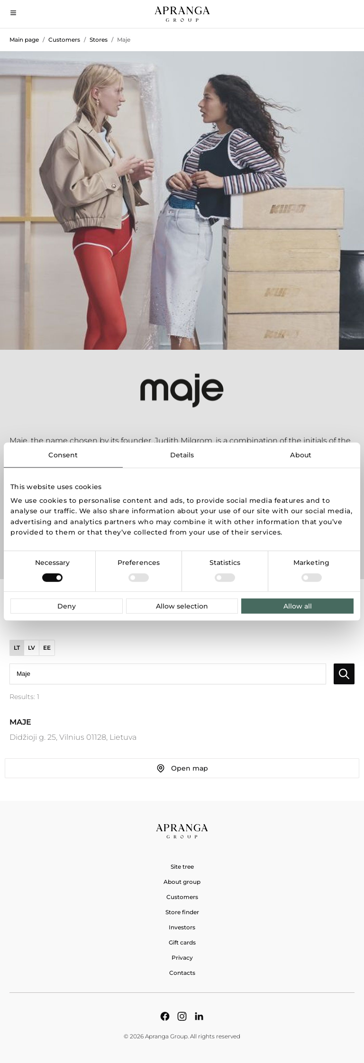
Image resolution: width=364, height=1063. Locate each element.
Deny (66, 606)
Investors (182, 927)
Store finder (182, 912)
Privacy (182, 957)
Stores (99, 39)
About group (182, 881)
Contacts (182, 972)
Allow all (297, 606)
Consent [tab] (63, 454)
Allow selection (182, 606)
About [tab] (300, 454)
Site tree (182, 866)
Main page (24, 39)
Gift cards (182, 942)
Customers (64, 39)
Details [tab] (182, 454)
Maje (123, 39)
